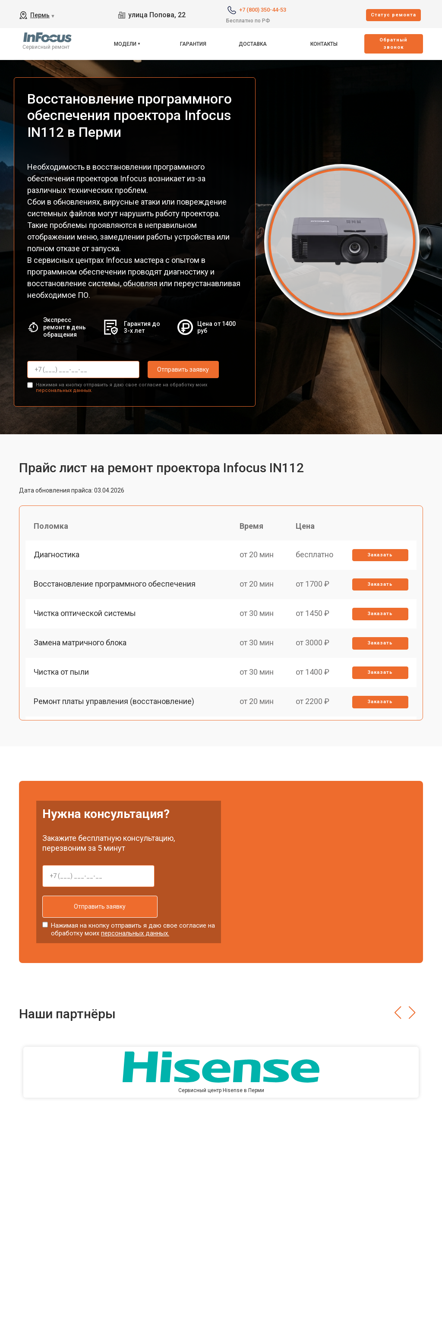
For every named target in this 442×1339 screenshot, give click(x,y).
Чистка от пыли (61, 674)
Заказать (380, 555)
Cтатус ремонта (393, 15)
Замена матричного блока (80, 645)
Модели (125, 44)
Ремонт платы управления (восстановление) (114, 705)
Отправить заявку (182, 369)
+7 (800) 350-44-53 (262, 9)
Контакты (324, 44)
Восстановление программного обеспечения (115, 585)
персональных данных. (64, 390)
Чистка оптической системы (85, 614)
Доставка (253, 44)
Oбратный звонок (393, 43)
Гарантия (193, 44)
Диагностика (57, 554)
